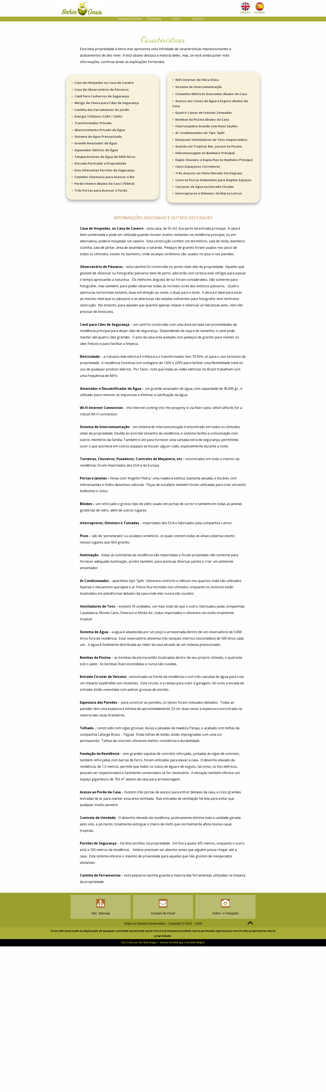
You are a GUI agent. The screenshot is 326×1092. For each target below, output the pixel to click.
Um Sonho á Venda (130, 18)
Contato (198, 18)
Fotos (176, 18)
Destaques (154, 18)
